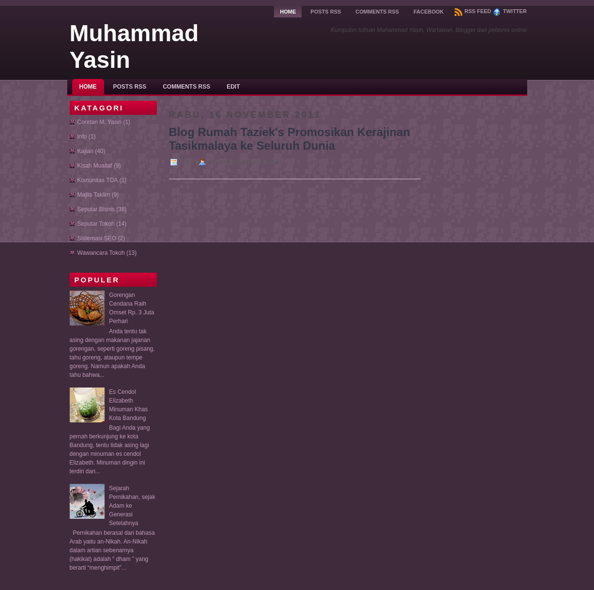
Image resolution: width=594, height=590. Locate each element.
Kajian (85, 151)
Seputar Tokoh (96, 223)
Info (82, 136)
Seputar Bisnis (96, 209)
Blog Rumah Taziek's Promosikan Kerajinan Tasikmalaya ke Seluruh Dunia (290, 138)
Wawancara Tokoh (101, 252)
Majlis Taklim (93, 194)
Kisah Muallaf (94, 165)
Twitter (510, 11)
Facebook (428, 12)
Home (288, 12)
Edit (233, 86)
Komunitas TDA (97, 180)
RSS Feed (473, 11)
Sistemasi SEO (97, 238)
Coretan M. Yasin (99, 122)
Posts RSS (325, 12)
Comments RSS (377, 12)
